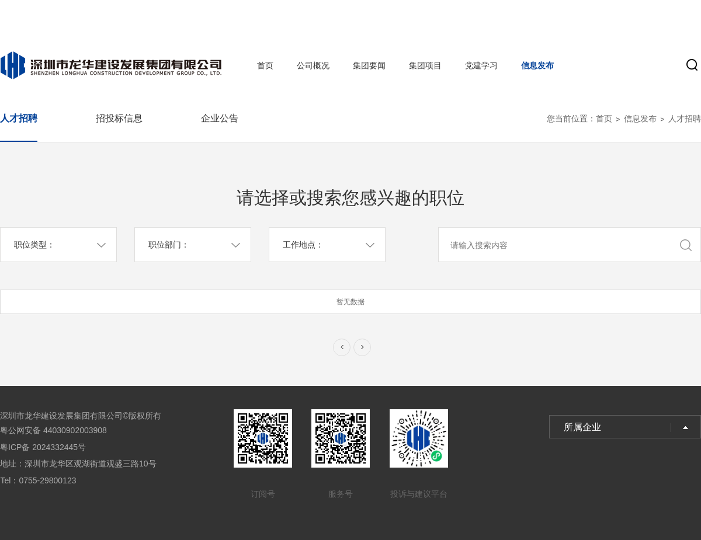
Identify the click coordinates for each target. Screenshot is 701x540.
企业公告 (219, 118)
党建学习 (481, 65)
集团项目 (425, 65)
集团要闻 (369, 65)
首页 (265, 65)
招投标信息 (119, 118)
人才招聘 (18, 118)
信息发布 (537, 65)
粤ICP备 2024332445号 (43, 447)
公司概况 (313, 65)
